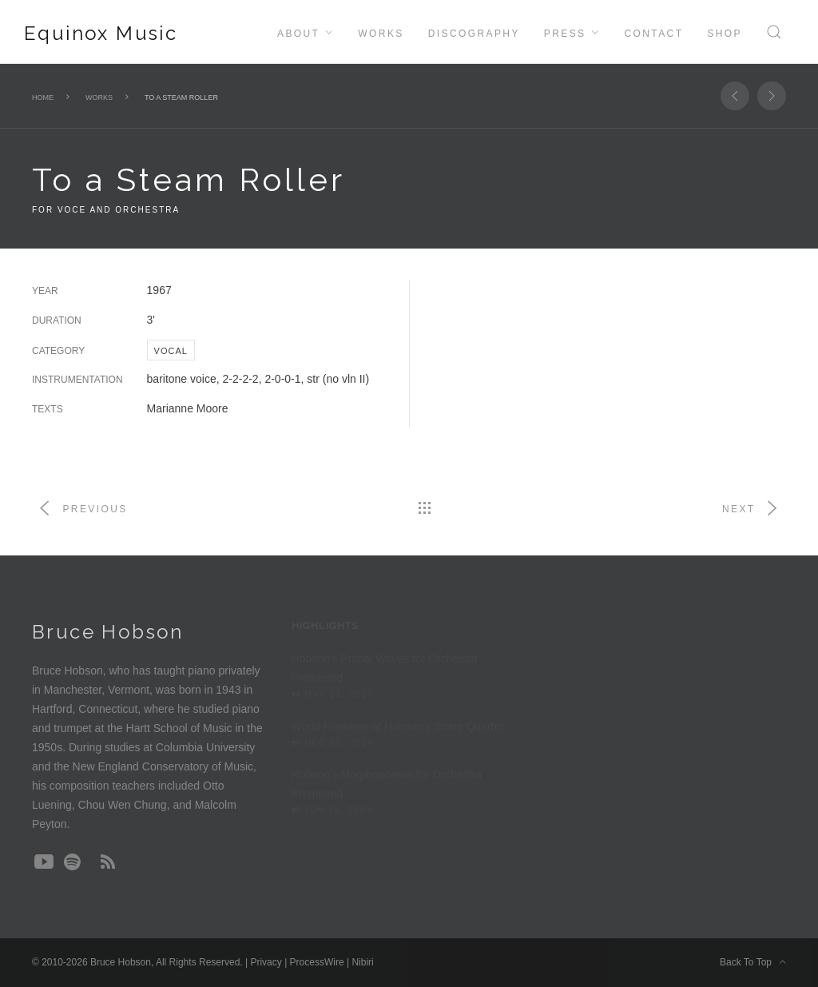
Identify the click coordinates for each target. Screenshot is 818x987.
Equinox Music (100, 33)
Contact (653, 33)
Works (380, 33)
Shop (724, 33)
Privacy (265, 962)
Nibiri (362, 962)
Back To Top (753, 962)
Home (43, 97)
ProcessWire (317, 962)
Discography (474, 33)
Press (565, 33)
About (298, 33)
